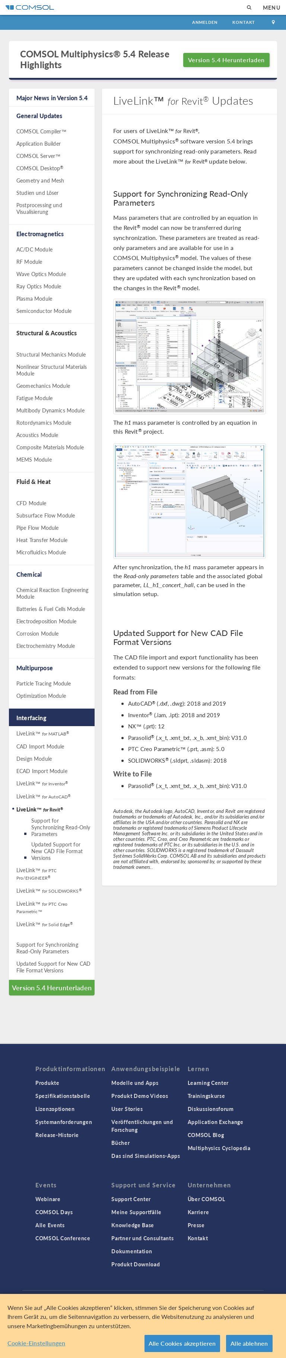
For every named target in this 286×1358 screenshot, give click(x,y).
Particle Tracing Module (43, 683)
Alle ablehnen (249, 1344)
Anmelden (205, 22)
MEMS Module (34, 459)
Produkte (47, 1082)
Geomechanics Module (43, 385)
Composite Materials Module (50, 447)
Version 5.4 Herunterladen (226, 60)
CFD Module (31, 503)
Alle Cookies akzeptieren (182, 1344)
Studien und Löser (37, 192)
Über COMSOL (206, 1199)
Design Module (34, 758)
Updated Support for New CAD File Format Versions (57, 851)
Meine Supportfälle (136, 1212)
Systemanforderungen (63, 1122)
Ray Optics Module (38, 286)
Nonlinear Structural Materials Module (51, 370)
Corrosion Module (37, 633)
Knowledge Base (132, 1225)
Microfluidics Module (41, 552)
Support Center (131, 1199)
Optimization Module (41, 695)
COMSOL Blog (206, 1135)
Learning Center (208, 1082)
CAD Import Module (40, 746)
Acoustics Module (37, 435)
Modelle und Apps (134, 1082)
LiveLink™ (42, 733)
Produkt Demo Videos (139, 1095)
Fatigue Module (34, 398)
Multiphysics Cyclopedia (219, 1148)
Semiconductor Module (44, 310)
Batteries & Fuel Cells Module (50, 608)
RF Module (29, 261)
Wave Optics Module (41, 274)
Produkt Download (135, 1264)
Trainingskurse (206, 1095)
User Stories (127, 1108)
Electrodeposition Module (46, 621)
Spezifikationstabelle (62, 1095)
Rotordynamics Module (43, 422)
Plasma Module (34, 298)
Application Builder (38, 143)
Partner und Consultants (142, 1238)
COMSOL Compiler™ (41, 131)
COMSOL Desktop (39, 168)
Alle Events (50, 1225)
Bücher (120, 1142)
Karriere (198, 1212)
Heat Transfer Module (41, 540)
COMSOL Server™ (38, 155)
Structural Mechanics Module (51, 354)
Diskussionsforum (211, 1108)
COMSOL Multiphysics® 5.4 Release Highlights (94, 59)
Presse (196, 1225)
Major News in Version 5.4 (52, 98)
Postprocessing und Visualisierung (39, 208)
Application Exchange (216, 1122)
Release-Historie (57, 1135)
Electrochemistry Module (45, 645)
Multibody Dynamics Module (50, 410)
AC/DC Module (34, 249)
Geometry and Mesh (40, 180)
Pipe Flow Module (37, 527)
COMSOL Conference (62, 1238)
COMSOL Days (54, 1212)
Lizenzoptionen (55, 1108)
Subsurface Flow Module (45, 515)
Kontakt (243, 22)
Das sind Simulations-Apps (145, 1155)
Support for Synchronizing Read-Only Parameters (60, 827)
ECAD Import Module (41, 771)
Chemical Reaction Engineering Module (52, 593)
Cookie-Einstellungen (36, 1344)
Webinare (48, 1199)
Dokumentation (131, 1251)
